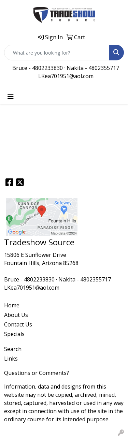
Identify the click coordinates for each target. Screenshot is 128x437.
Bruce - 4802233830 (37, 68)
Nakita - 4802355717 (93, 68)
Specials (14, 334)
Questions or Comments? (36, 373)
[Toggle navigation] (10, 96)
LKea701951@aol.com (66, 76)
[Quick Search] (57, 52)
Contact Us (18, 324)
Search (13, 349)
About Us (16, 315)
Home (11, 305)
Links (11, 358)
